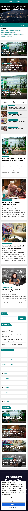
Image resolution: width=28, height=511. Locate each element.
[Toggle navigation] (26, 25)
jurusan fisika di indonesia (18, 34)
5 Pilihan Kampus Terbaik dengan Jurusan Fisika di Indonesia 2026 (14, 51)
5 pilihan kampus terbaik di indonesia (8, 32)
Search (4, 313)
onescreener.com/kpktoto (8, 364)
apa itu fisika (3, 36)
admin (13, 53)
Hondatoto (6, 378)
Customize (13, 497)
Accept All (13, 504)
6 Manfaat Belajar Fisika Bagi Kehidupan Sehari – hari (15, 129)
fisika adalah (9, 36)
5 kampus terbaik (4, 30)
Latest (5, 102)
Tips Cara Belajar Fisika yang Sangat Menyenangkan (12, 66)
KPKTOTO (6, 373)
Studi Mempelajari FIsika (7, 63)
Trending (22, 102)
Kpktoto (4, 369)
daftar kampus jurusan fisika (6, 34)
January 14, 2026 (8, 69)
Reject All (13, 501)
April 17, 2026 (7, 53)
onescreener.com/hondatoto (9, 359)
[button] (21, 25)
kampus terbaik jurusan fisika (14, 30)
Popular (13, 102)
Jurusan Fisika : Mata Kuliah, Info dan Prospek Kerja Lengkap (16, 122)
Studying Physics (6, 90)
